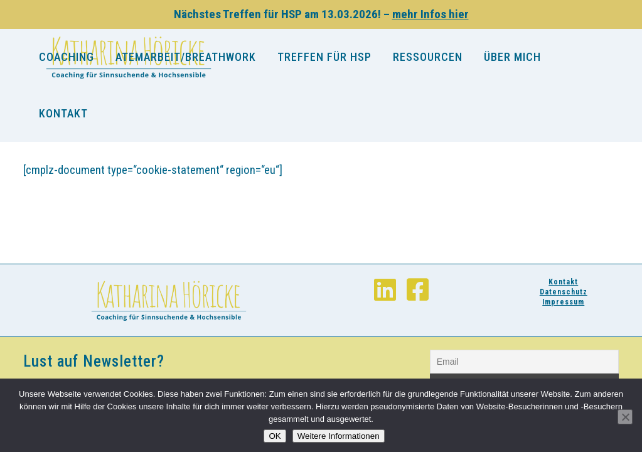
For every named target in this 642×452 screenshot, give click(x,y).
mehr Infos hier (430, 14)
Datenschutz (563, 292)
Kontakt (563, 281)
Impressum (563, 302)
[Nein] (625, 416)
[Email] (524, 362)
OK (275, 436)
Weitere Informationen (338, 436)
